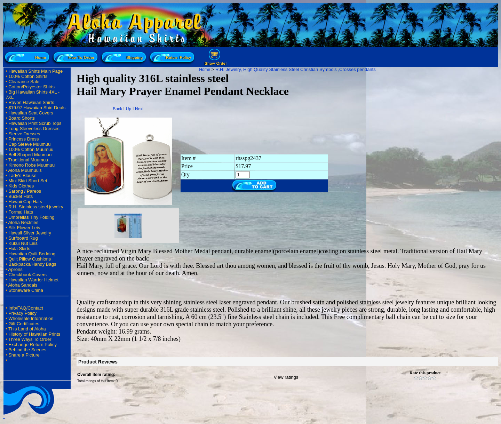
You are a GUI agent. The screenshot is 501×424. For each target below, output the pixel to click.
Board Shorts (21, 118)
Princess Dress (23, 139)
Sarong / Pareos (24, 191)
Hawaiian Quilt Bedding (31, 253)
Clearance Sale (23, 81)
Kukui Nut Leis (23, 243)
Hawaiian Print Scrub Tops (34, 123)
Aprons (15, 269)
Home (204, 69)
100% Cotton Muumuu (30, 149)
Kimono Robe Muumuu (31, 165)
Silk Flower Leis (24, 227)
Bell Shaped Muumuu (29, 154)
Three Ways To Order (29, 339)
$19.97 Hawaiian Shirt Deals (36, 107)
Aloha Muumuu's (24, 170)
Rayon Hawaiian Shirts (31, 102)
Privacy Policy (22, 313)
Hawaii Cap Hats (25, 201)
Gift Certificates (23, 323)
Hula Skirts (19, 248)
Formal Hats (20, 212)
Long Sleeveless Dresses (33, 128)
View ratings (286, 377)
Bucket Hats (20, 196)
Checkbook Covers (27, 274)
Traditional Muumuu (28, 159)
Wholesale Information (30, 318)
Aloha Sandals (22, 285)
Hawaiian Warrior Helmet (33, 279)
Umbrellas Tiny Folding (31, 217)
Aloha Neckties (23, 222)
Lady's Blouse (22, 175)
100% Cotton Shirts (27, 76)
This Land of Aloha (27, 328)
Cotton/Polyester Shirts (31, 86)
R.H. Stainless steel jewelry (35, 206)
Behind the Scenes (27, 349)
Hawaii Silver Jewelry (29, 232)
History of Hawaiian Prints (34, 334)
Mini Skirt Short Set (27, 180)
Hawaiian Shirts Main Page (35, 71)
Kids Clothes (21, 186)
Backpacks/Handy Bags (32, 264)
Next (139, 108)
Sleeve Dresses (24, 133)
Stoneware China (25, 290)
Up (128, 108)
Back (117, 108)
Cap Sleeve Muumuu (29, 144)
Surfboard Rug (23, 238)
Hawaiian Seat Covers (30, 112)
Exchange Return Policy (32, 344)
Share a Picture (24, 355)
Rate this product (424, 372)
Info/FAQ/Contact (25, 308)
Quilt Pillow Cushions (29, 259)
